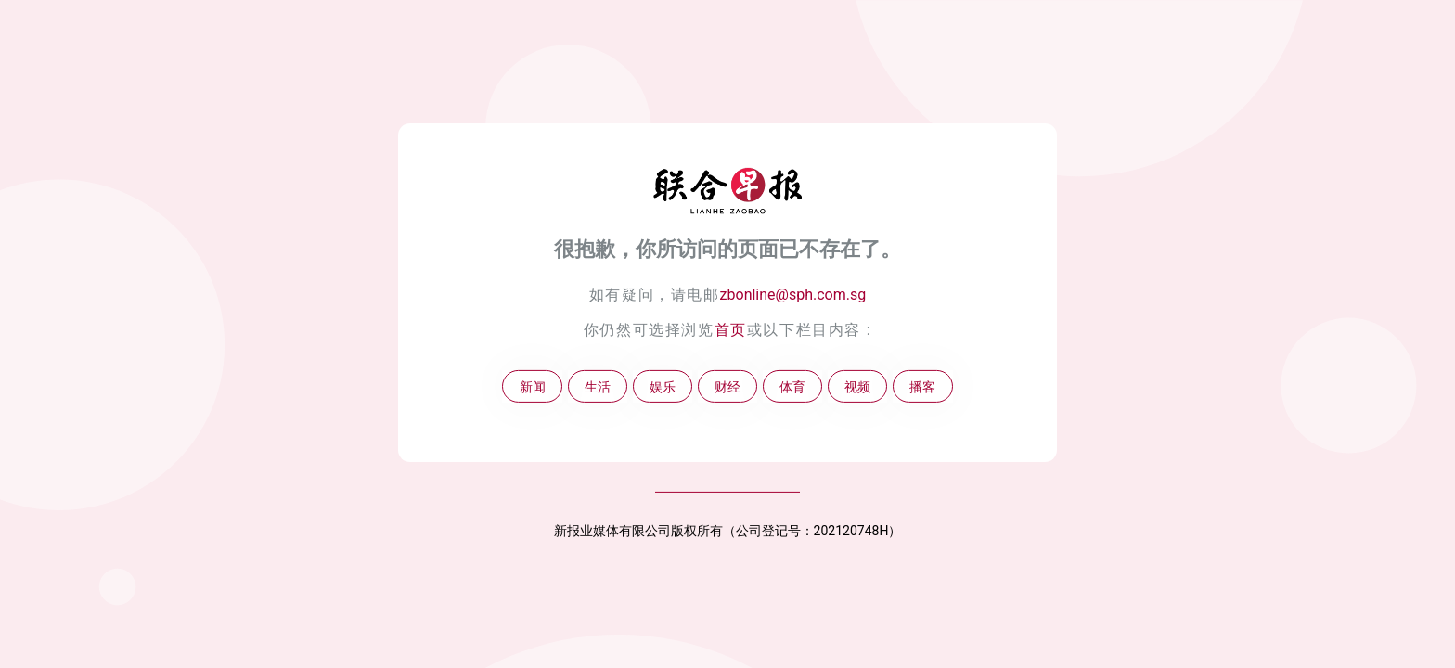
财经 (727, 386)
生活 (598, 386)
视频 (857, 386)
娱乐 (663, 386)
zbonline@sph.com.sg (793, 294)
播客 (922, 386)
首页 (731, 330)
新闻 (533, 386)
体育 (792, 386)
